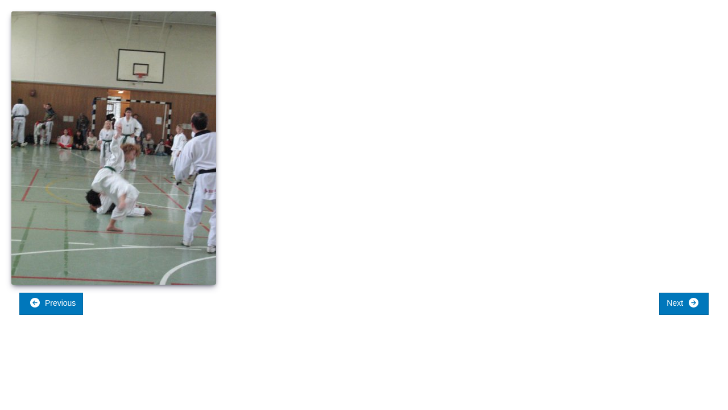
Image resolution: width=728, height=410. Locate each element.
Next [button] (683, 303)
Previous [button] (52, 303)
